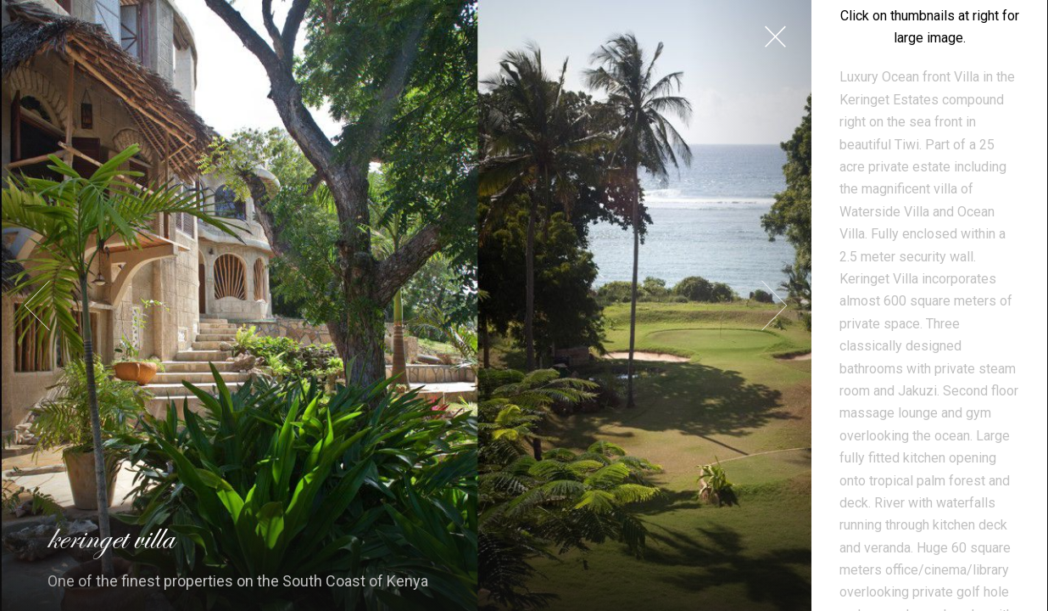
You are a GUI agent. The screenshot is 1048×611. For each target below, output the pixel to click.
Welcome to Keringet (929, 492)
